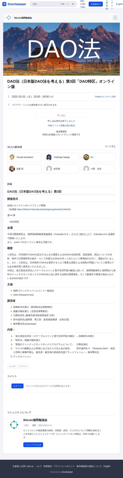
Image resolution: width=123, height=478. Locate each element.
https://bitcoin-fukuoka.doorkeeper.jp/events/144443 (43, 209)
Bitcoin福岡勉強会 (23, 18)
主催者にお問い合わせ (23, 466)
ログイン (17, 386)
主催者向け (95, 4)
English (119, 4)
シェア (12, 366)
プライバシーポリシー (64, 466)
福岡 (34, 425)
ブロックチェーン (45, 425)
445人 (27, 425)
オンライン (17, 105)
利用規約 (48, 466)
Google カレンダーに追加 (105, 97)
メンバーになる (33, 445)
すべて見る (110, 146)
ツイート (23, 366)
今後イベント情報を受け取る (61, 125)
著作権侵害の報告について (89, 466)
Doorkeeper (67, 472)
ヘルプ (38, 466)
